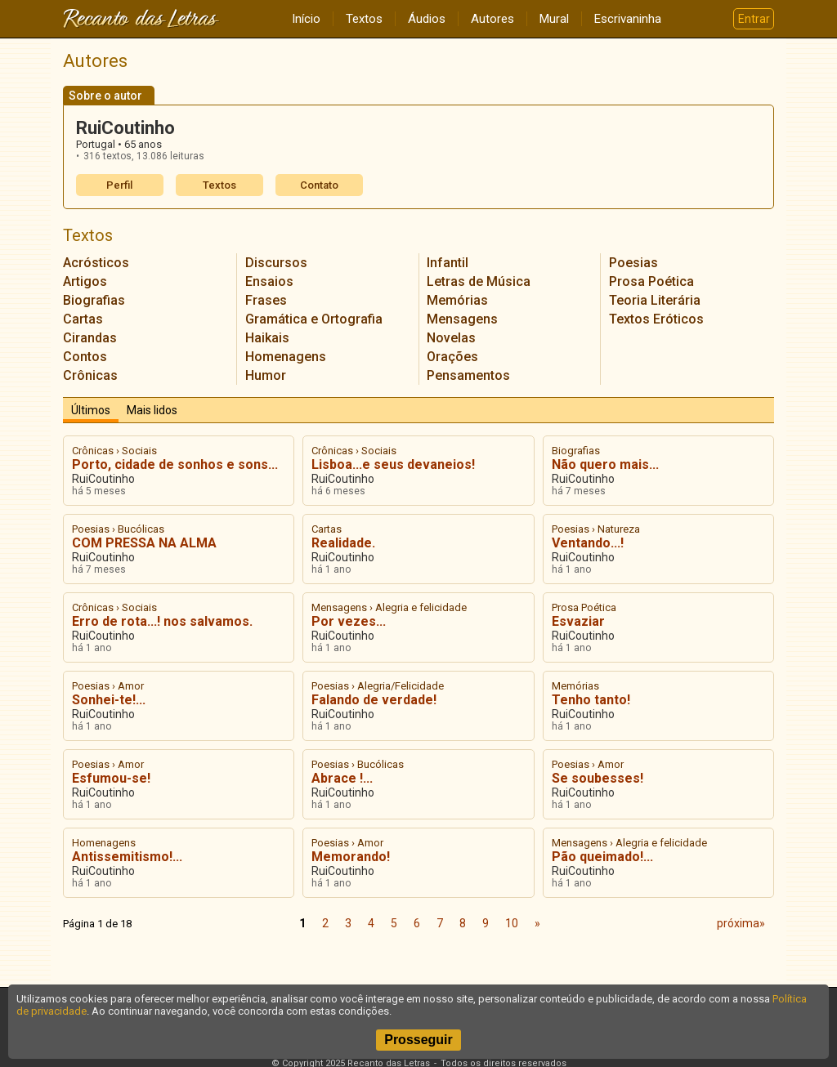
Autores (492, 18)
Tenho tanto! (591, 700)
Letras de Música (478, 281)
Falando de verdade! (373, 700)
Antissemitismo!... (127, 856)
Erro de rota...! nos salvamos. (162, 621)
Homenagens (285, 356)
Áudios (426, 18)
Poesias (633, 262)
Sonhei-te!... (108, 700)
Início (306, 18)
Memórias (457, 300)
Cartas (83, 319)
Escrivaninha (627, 18)
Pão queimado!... (602, 856)
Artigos (85, 281)
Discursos (276, 262)
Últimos (90, 410)
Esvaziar (578, 621)
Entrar (754, 18)
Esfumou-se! (111, 778)
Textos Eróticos (656, 319)
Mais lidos (152, 410)
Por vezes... (348, 621)
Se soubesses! (597, 778)
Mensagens (462, 319)
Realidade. (343, 543)
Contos (85, 356)
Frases (266, 300)
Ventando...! (588, 543)
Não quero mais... (605, 464)
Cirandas (90, 338)
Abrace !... (342, 778)
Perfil (119, 185)
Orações (452, 356)
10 (511, 923)
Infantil (447, 262)
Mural (554, 18)
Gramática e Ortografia (314, 319)
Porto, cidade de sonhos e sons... (175, 464)
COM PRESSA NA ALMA (144, 543)
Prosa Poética (651, 281)
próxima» (741, 923)
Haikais (267, 338)
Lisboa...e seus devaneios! (393, 464)
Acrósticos (96, 262)
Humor (265, 375)
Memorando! (350, 856)
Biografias (94, 300)
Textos (364, 18)
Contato (319, 185)
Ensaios (269, 281)
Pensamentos (468, 375)
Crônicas (90, 375)
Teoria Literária (654, 300)
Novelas (451, 338)
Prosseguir (418, 1040)
